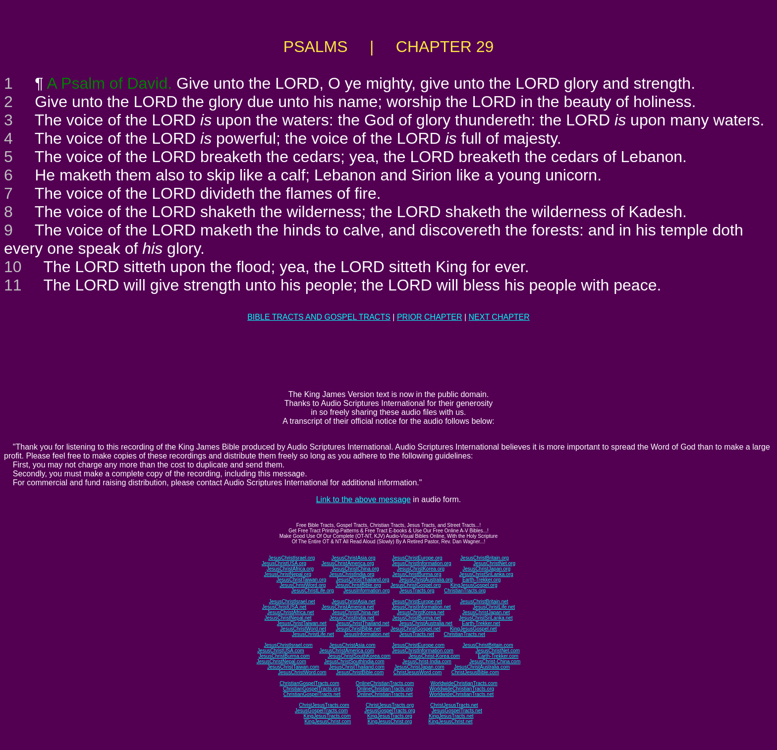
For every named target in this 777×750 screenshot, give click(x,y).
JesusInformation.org (366, 590)
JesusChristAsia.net (353, 601)
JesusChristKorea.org (420, 569)
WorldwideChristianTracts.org (461, 689)
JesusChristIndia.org (351, 574)
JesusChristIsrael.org (291, 558)
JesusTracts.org (417, 590)
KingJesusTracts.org (389, 716)
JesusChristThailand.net (362, 623)
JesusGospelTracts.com (321, 710)
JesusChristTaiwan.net (302, 623)
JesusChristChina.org (355, 569)
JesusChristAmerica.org (348, 563)
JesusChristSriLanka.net (485, 618)
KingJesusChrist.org (390, 721)
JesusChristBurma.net (416, 618)
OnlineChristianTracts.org (385, 689)
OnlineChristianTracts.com (385, 683)
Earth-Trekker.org (481, 579)
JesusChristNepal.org (287, 574)
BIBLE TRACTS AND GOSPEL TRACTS (318, 317)
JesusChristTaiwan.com (293, 667)
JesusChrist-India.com (426, 661)
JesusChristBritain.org (484, 558)
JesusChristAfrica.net (290, 612)
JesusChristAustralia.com (482, 667)
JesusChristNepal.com (281, 661)
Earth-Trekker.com (498, 656)
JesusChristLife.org (312, 590)
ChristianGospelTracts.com (309, 683)
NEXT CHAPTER (499, 317)
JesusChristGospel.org (415, 585)
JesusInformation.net (366, 634)
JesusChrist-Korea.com (434, 656)
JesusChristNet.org (494, 563)
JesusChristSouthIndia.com (354, 661)
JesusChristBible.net (358, 629)
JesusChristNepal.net (288, 618)
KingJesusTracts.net (451, 716)
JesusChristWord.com (302, 672)
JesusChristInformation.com (422, 650)
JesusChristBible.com (360, 672)
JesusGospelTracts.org (389, 710)
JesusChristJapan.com (419, 667)
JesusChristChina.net (355, 612)
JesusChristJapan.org (486, 569)
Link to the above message (363, 499)
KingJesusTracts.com (327, 716)
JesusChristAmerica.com (346, 650)
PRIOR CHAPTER (429, 317)
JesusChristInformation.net (421, 607)
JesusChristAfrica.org (290, 569)
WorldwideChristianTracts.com (464, 683)
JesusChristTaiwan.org (302, 579)
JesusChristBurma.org (417, 574)
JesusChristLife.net (494, 607)
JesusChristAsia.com (352, 645)
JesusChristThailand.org (362, 579)
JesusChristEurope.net (417, 601)
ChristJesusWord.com (417, 672)
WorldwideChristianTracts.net (461, 694)
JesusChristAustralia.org (425, 579)
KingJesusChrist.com (327, 721)
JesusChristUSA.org (284, 563)
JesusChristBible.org (358, 585)
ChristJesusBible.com (475, 672)
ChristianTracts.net (464, 634)
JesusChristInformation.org (421, 563)
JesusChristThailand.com (357, 667)
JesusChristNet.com (497, 650)
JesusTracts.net (416, 634)
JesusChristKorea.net (420, 612)
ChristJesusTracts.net (454, 705)
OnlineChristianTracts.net (384, 694)
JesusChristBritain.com (487, 645)
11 (13, 285)
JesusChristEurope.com (418, 645)
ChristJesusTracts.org (390, 705)
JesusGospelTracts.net (457, 710)
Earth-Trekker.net (481, 623)
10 (13, 267)
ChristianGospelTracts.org (311, 689)
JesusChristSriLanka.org (486, 574)
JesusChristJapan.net (486, 612)
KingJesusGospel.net (473, 629)
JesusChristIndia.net (352, 618)
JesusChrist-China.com (494, 661)
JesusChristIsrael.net (292, 601)
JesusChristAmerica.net (348, 607)
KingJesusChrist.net (451, 721)
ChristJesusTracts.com (324, 705)
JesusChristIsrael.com (288, 645)
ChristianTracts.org (465, 590)
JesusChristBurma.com (284, 656)
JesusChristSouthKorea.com (359, 656)
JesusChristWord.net (303, 629)
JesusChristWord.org (302, 585)
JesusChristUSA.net (284, 607)
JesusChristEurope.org (417, 558)
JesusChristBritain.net (484, 601)
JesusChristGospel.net (415, 629)
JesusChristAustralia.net (425, 623)
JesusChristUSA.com (280, 650)
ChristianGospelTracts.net (311, 694)
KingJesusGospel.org (474, 585)
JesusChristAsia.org (354, 558)
